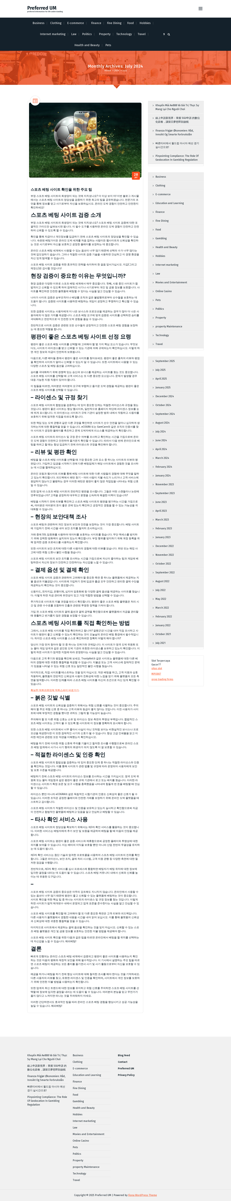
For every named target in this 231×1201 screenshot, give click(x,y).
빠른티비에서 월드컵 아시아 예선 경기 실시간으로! (177, 145)
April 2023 (161, 510)
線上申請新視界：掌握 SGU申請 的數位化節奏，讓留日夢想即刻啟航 (177, 119)
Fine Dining (114, 23)
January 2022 (163, 625)
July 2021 (160, 642)
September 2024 (165, 413)
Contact (122, 1061)
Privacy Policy (126, 1075)
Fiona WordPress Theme (142, 1195)
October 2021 (163, 634)
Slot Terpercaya (160, 660)
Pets (108, 45)
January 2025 (163, 387)
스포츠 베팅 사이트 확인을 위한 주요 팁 (61, 189)
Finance (96, 23)
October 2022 (163, 563)
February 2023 (163, 528)
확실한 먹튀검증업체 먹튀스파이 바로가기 (55, 690)
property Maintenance (168, 326)
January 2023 (163, 537)
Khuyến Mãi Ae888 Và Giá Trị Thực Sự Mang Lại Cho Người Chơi (177, 107)
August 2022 (162, 581)
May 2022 (160, 598)
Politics (87, 34)
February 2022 (163, 616)
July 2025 (160, 369)
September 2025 (165, 361)
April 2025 (161, 378)
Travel (142, 34)
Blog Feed (124, 1055)
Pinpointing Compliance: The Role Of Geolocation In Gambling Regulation (177, 157)
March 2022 (162, 607)
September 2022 (165, 572)
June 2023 (161, 502)
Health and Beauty (87, 45)
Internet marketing (52, 34)
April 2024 (161, 449)
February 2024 (163, 466)
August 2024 (162, 422)
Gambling (161, 238)
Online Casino (163, 291)
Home (107, 70)
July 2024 (160, 431)
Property (105, 34)
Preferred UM (126, 1068)
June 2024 (161, 440)
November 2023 (164, 484)
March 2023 (162, 519)
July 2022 (160, 590)
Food (130, 23)
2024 (116, 70)
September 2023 (165, 493)
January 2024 (163, 475)
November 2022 (164, 554)
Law (73, 34)
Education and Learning (169, 203)
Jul (136, 176)
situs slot (156, 668)
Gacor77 (156, 664)
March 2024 (162, 457)
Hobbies (145, 23)
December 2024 (164, 396)
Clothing (55, 23)
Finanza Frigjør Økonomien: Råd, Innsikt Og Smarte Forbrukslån (174, 132)
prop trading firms (162, 679)
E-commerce (75, 23)
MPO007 (156, 673)
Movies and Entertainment (171, 282)
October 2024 (163, 405)
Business (38, 23)
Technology (124, 34)
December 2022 (164, 546)
